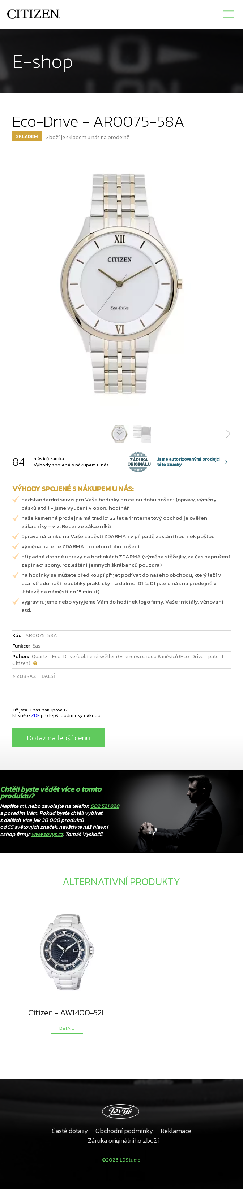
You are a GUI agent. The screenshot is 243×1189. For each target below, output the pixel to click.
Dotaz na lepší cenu (58, 737)
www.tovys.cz (47, 834)
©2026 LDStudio (121, 1160)
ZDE (35, 715)
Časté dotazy (70, 1131)
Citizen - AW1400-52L (67, 1012)
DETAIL (66, 1028)
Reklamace (176, 1131)
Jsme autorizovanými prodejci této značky (173, 462)
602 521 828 (104, 806)
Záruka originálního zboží (123, 1140)
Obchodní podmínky (124, 1131)
